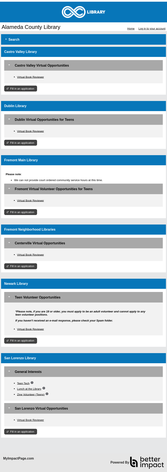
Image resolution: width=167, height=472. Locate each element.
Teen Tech (23, 383)
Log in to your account (152, 28)
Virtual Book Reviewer (30, 76)
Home (131, 28)
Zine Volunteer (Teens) (31, 394)
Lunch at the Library (29, 388)
